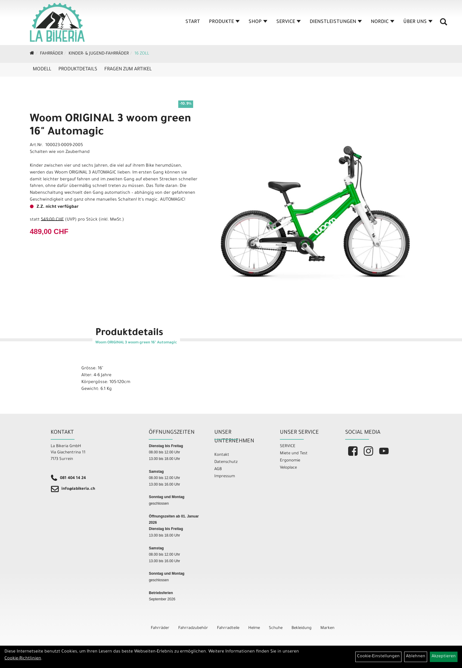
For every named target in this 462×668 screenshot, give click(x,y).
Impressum (224, 476)
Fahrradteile (228, 628)
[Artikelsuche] (443, 24)
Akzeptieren (444, 656)
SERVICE (287, 446)
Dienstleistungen (336, 22)
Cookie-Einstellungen (378, 656)
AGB (218, 469)
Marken (327, 628)
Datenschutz (226, 462)
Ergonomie (290, 460)
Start (192, 22)
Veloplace (288, 468)
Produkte (224, 22)
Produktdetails (77, 69)
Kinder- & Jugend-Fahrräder (99, 54)
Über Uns (417, 22)
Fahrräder (51, 54)
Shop (258, 22)
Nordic (382, 22)
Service (288, 22)
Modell (42, 69)
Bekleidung (301, 628)
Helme (254, 628)
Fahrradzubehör (193, 628)
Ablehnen (415, 656)
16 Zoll (141, 54)
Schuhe (276, 628)
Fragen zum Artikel (128, 69)
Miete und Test (294, 453)
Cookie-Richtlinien (22, 658)
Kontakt (221, 455)
